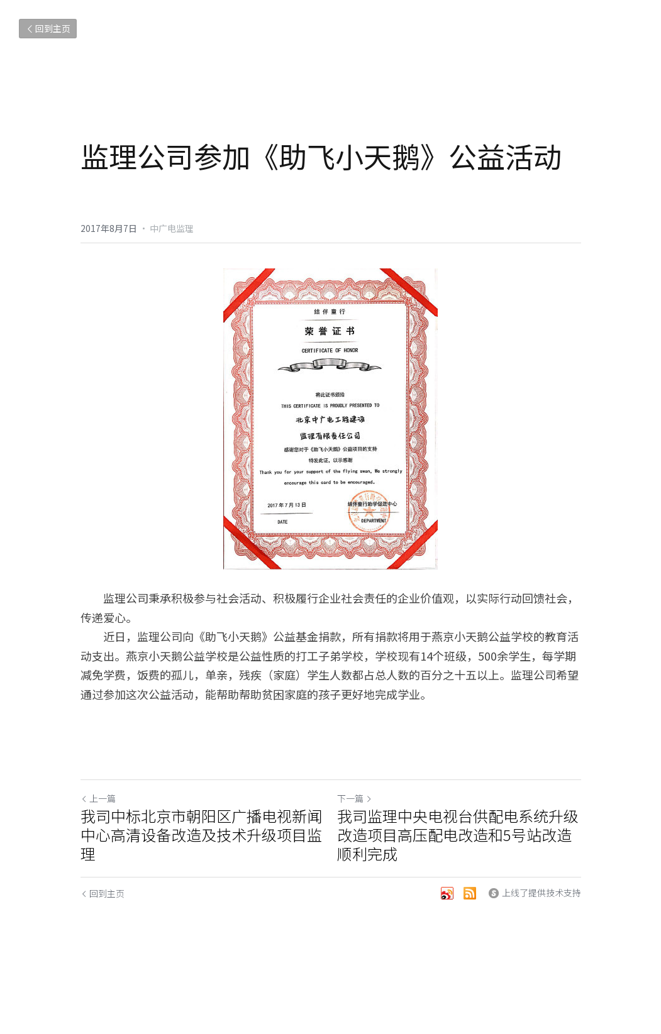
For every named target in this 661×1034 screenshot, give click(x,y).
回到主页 (47, 28)
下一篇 (354, 798)
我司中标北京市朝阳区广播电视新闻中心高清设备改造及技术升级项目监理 (201, 834)
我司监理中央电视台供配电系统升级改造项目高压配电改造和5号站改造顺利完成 (458, 834)
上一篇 (98, 798)
